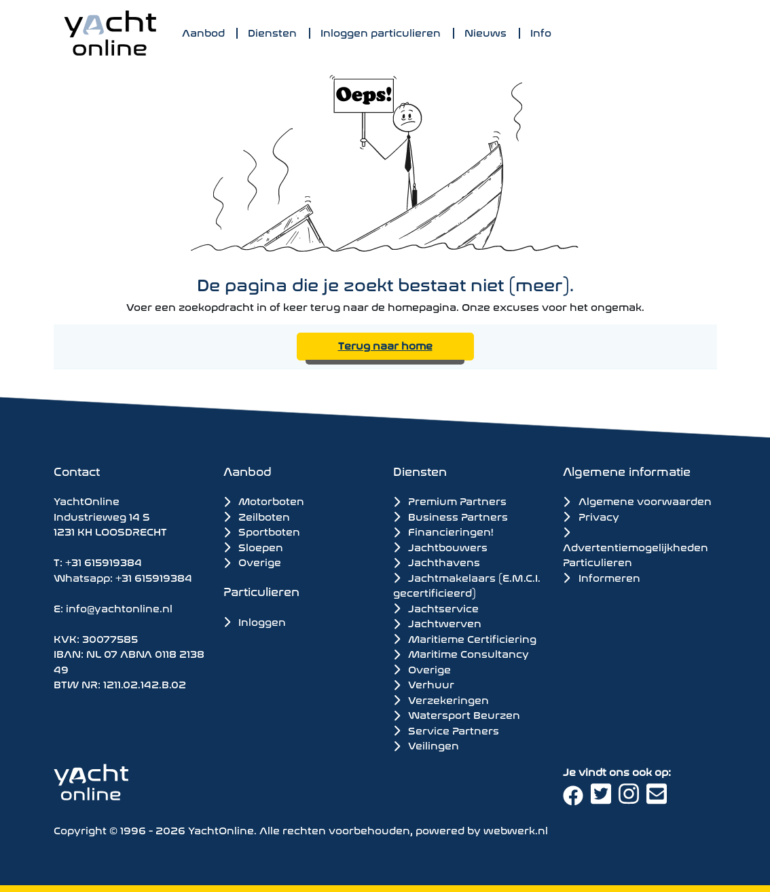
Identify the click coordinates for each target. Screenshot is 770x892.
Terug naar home (385, 344)
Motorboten (263, 500)
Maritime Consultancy (461, 653)
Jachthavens (436, 561)
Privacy (591, 515)
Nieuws (485, 31)
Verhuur (423, 683)
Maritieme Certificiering (464, 638)
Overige (252, 561)
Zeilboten (256, 515)
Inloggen (254, 621)
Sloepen (253, 546)
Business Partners (450, 515)
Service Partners (446, 729)
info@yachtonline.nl (119, 607)
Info (540, 31)
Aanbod (203, 31)
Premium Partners (450, 500)
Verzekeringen (441, 699)
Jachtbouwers (440, 546)
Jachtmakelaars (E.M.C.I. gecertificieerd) (466, 585)
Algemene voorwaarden (637, 500)
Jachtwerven (437, 622)
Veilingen (426, 744)
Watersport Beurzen (456, 714)
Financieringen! (443, 530)
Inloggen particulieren (380, 31)
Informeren (601, 576)
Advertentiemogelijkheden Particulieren (635, 548)
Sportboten (261, 530)
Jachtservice (436, 607)
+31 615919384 (103, 561)
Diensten (272, 31)
